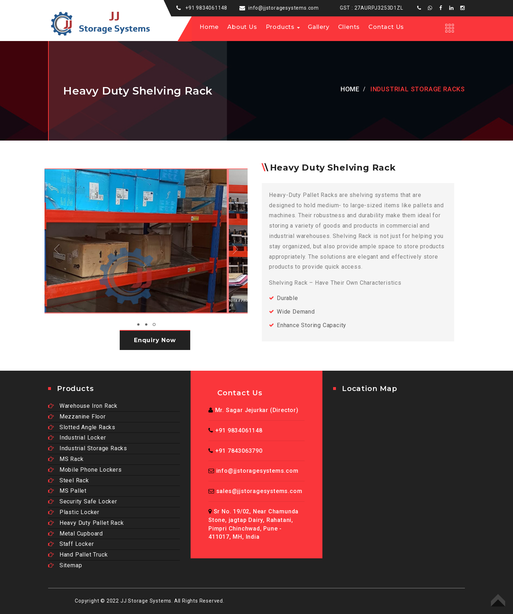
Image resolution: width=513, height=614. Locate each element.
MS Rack (65, 459)
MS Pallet (67, 490)
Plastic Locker (73, 512)
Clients (349, 27)
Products (280, 27)
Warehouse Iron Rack (83, 405)
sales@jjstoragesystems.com (259, 491)
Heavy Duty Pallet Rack (86, 522)
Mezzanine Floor (77, 416)
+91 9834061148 (206, 8)
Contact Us (386, 27)
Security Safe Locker (82, 501)
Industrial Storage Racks (87, 448)
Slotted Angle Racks (81, 427)
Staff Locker (71, 544)
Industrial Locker (77, 437)
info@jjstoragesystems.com (283, 8)
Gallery (319, 27)
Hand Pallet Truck (78, 554)
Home (209, 27)
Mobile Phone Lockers (85, 469)
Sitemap (65, 565)
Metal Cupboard (75, 533)
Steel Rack (68, 480)
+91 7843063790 (239, 450)
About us (242, 27)
